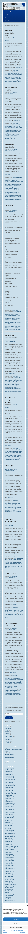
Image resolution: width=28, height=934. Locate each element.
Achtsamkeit (15, 377)
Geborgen (19, 559)
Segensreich (7, 566)
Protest (6, 384)
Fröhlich (17, 75)
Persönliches (8, 741)
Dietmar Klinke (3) (9, 814)
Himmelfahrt (18, 562)
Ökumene (13, 678)
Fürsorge (10, 559)
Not (5, 80)
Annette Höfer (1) (9, 782)
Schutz (6, 695)
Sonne (6, 323)
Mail (5, 134)
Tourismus (15, 387)
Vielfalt (6, 327)
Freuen (6, 77)
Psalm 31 (17, 134)
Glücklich (7, 381)
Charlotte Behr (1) (9, 801)
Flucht (18, 453)
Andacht (18, 178)
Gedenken (16, 314)
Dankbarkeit (14, 503)
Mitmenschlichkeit (12, 693)
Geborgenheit (8, 560)
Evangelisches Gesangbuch (11, 453)
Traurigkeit (7, 615)
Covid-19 (10, 127)
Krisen (15, 456)
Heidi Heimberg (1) (9, 858)
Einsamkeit (7, 128)
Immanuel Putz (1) (9, 874)
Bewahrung (16, 73)
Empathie (13, 187)
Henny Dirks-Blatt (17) (10, 868)
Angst (20, 449)
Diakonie (13, 184)
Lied (21, 133)
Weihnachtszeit (18, 199)
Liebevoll (10, 510)
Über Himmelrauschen (9, 14)
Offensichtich (14, 319)
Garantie (6, 188)
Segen (11, 322)
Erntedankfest (8, 75)
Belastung (7, 452)
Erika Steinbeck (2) (9, 823)
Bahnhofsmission (12, 679)
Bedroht (6, 610)
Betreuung (18, 681)
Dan (8, 312)
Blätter (19, 311)
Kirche (6, 192)
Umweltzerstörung (9, 388)
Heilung (6, 508)
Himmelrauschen (8, 11)
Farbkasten (7, 314)
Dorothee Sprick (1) (9, 816)
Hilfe (20, 130)
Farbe (17, 312)
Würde (6, 389)
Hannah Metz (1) (8, 852)
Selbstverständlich (9, 81)
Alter (20, 124)
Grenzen (11, 381)
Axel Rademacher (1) (9, 784)
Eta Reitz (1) (7, 827)
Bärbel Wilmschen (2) (10, 785)
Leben (18, 381)
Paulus (8, 565)
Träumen (16, 323)
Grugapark (13, 78)
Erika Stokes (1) (8, 825)
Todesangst (7, 459)
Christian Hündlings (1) (10, 803)
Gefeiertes (14, 675)
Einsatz (12, 685)
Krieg (6, 456)
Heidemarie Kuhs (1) (9, 857)
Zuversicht (12, 391)
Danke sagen (9, 465)
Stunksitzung (7, 137)
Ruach (17, 565)
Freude (20, 75)
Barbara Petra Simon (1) (10, 790)
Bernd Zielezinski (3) (9, 796)
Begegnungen (8, 73)
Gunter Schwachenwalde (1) (11, 851)
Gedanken (16, 77)
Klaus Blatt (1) (8, 898)
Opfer (6, 614)
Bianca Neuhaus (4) (9, 798)
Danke (13, 127)
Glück (21, 380)
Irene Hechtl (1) (8, 878)
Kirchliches (7, 739)
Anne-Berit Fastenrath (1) (10, 779)
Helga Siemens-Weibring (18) (11, 866)
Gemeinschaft (13, 315)
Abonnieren (9, 717)
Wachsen (10, 327)
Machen (13, 318)
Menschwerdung (8, 195)
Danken (13, 74)
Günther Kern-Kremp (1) (10, 849)
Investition (13, 191)
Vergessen (12, 615)
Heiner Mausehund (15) (10, 863)
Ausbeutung (7, 678)
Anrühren (7, 180)
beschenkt (10, 379)
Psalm (8, 80)
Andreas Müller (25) (9, 772)
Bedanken (15, 71)
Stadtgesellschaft (12, 196)
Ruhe (15, 614)
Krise (12, 456)
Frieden (11, 314)
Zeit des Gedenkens (18, 329)
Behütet (14, 558)
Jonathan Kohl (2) (9, 889)
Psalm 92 (12, 80)
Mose (18, 456)
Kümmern (21, 191)
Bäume (6, 379)
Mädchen (11, 691)
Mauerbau (7, 691)
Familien (13, 75)
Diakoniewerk (18, 184)
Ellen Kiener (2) (8, 820)
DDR (20, 682)
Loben (14, 383)
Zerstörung (7, 391)
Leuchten (9, 318)
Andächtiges (15, 70)
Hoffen (9, 317)
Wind (21, 566)
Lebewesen (7, 383)
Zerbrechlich (17, 615)
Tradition (15, 81)
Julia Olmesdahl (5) (9, 894)
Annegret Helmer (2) (9, 780)
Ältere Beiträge (8, 700)
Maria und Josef (17, 192)
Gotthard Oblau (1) (9, 844)
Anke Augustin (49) (9, 776)
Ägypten (13, 180)
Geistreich (16, 560)
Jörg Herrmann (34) (9, 886)
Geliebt (20, 560)
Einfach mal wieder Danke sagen (9, 33)
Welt (16, 327)
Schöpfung (7, 322)
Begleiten (11, 610)
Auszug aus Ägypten (13, 451)
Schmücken (18, 511)
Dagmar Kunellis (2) (9, 809)
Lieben (6, 510)
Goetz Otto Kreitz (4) (9, 843)
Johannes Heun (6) (9, 887)
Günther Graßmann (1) (10, 847)
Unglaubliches (16, 325)
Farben (20, 312)
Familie (17, 187)
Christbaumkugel (18, 183)
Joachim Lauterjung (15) (10, 884)
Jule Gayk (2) (8, 892)
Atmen (20, 377)
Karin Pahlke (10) (9, 895)
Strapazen (19, 196)
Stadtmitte (10, 695)
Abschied (15, 124)
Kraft (6, 318)
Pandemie (9, 134)
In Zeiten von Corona (9, 738)
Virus (10, 138)
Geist (12, 560)
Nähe (20, 195)
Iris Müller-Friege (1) (9, 879)
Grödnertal (18, 189)
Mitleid (6, 693)
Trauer (12, 137)
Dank (6, 74)
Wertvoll (10, 389)
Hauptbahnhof (8, 687)
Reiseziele (17, 384)
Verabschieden (17, 137)
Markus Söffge (12, 341)
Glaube (18, 611)
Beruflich (7, 183)
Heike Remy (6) (8, 862)
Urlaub (6, 197)
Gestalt (18, 315)
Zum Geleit (7, 742)
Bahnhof (6, 679)
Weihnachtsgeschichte (9, 199)
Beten (12, 73)
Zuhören (19, 81)
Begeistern (7, 181)
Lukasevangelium (8, 511)
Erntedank (20, 74)
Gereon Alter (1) (8, 841)
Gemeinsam (7, 315)
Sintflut (17, 614)
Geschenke (16, 188)
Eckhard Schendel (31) (10, 817)
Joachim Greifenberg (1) (10, 882)
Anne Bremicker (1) (9, 777)
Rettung (16, 80)
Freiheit (14, 559)
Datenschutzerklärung (15, 930)
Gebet (12, 77)
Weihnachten (11, 197)
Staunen (6, 387)
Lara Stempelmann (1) (10, 900)
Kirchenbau (10, 192)
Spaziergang (20, 385)
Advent (14, 178)
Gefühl (6, 455)
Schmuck (7, 512)
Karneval (15, 131)
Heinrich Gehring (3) (9, 865)
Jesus (17, 191)
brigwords (7, 748)
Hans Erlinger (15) (9, 854)
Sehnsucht (19, 322)
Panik (8, 458)
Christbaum (11, 183)
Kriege (9, 456)
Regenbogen (10, 614)
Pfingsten (13, 565)
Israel (15, 455)
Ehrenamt (18, 185)
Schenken (12, 385)
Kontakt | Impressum (9, 20)
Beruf (22, 181)
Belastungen (12, 452)
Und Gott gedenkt (11, 574)
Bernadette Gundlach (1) (10, 793)
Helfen (16, 130)
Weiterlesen (19, 67)
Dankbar (9, 74)
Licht (11, 383)
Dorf (15, 185)
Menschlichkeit (13, 193)
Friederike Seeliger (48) (10, 835)
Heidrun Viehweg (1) (9, 860)
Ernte (16, 74)
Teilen (13, 323)
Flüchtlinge (7, 686)
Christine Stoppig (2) (9, 806)
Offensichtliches (14, 321)
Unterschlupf (13, 566)
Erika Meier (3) (8, 822)
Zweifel (6, 617)
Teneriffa (11, 387)
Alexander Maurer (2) (9, 768)
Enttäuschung (11, 504)
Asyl (10, 180)
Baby (17, 180)
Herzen (19, 78)
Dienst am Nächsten (13, 683)
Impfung (11, 131)
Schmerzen (16, 135)
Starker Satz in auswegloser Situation (10, 400)
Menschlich (7, 193)
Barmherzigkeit (12, 681)
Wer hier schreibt (8, 17)
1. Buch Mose (16, 609)
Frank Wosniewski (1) (10, 833)
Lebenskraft (14, 563)
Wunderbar (11, 329)
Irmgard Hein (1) (8, 881)
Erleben (6, 559)
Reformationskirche (9, 135)
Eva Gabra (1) (8, 828)
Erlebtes (20, 177)
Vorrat (18, 566)
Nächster (13, 694)
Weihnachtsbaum (18, 197)
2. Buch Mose (16, 449)
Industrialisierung (8, 689)
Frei (20, 187)
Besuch (11, 126)
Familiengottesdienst (14, 128)
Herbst (6, 317)
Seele (19, 80)
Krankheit (17, 508)
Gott (20, 77)
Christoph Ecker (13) (9, 808)
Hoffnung (7, 131)
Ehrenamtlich (7, 187)
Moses (21, 456)
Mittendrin (18, 318)
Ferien (6, 380)
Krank (12, 133)
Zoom (13, 138)
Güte (21, 453)
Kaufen (17, 317)
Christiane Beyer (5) (9, 804)
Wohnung (7, 567)
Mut (5, 458)
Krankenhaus (17, 133)
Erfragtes (7, 730)
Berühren (18, 181)
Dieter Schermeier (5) (10, 812)
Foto (14, 380)
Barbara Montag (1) (9, 788)
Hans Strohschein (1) (9, 855)
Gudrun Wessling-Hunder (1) (11, 846)
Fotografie (17, 380)
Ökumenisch (17, 678)
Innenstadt (15, 689)
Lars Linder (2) (8, 901)
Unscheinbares (14, 326)
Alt (18, 124)
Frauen (11, 686)
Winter (18, 327)
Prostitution (18, 694)
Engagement (17, 685)
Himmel (15, 381)
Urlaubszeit (18, 388)
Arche (20, 609)
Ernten (12, 506)
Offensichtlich (8, 321)
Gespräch (7, 130)
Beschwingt (15, 311)
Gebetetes (7, 733)
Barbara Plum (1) (9, 792)
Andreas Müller (12, 150)
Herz (17, 78)
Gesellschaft (7, 189)
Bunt (6, 312)
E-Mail (20, 127)
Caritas (6, 682)
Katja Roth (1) (8, 897)
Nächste (18, 693)
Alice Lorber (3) (8, 769)
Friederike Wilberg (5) (10, 836)
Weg (13, 327)
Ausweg (6, 451)
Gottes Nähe (13, 189)
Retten (14, 458)
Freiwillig (15, 686)
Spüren (9, 323)
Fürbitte (6, 611)
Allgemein (7, 726)
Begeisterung (13, 181)
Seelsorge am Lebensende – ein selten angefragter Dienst (13, 749)
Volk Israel (17, 459)
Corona (18, 126)
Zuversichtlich (18, 391)
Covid (6, 127)
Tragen (21, 614)
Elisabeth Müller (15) (9, 819)
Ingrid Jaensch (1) (9, 876)
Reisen (12, 384)
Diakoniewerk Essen (9, 185)
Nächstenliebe (15, 195)
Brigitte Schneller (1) (9, 800)
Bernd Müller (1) (8, 795)
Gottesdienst (7, 78)
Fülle (21, 379)
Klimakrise (19, 455)
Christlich (10, 682)
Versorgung (15, 695)
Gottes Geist (12, 562)
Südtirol (6, 196)
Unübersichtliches (9, 325)
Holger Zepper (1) (9, 873)
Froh (9, 77)
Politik (11, 458)
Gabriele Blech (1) (9, 839)
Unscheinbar (7, 326)
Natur (17, 383)
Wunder (6, 329)
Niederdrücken (8, 319)
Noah (22, 613)
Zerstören (18, 389)
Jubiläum (7, 690)
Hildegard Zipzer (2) (9, 871)
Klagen (20, 317)
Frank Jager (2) (8, 831)
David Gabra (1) (8, 811)
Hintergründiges (8, 676)
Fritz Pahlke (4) (8, 838)
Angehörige (7, 126)
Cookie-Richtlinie (5, 931)
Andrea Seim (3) (8, 771)
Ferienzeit (10, 380)
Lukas (14, 510)
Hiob (9, 613)
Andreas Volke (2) (9, 774)
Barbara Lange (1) (9, 787)
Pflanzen (20, 383)
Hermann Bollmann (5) (10, 870)
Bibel (21, 73)
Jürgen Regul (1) (8, 890)
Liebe (21, 508)
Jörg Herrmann (12, 211)
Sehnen (14, 322)
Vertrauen (7, 138)
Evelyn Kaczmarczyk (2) (10, 830)
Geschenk (11, 188)
